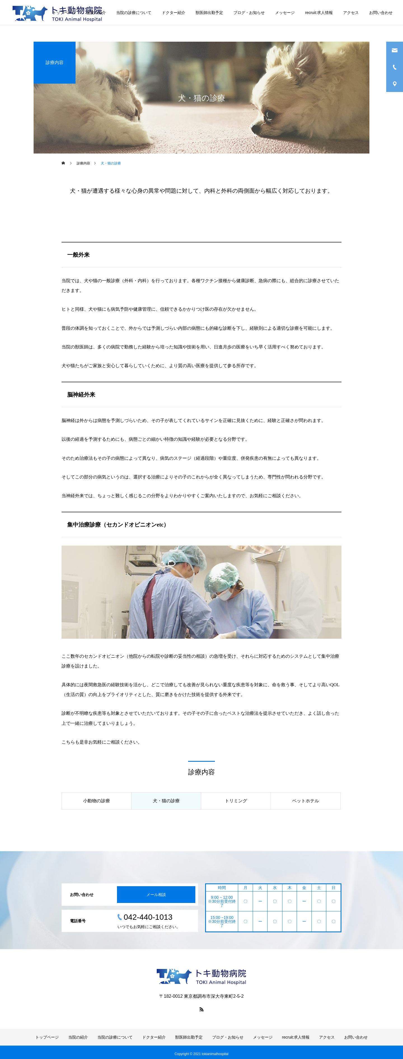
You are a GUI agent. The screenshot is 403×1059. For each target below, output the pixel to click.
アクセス (351, 12)
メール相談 (156, 894)
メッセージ (285, 12)
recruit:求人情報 (319, 12)
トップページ (64, 12)
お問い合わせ (381, 12)
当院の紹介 (96, 12)
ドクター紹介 (173, 12)
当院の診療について (133, 12)
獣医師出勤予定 (209, 12)
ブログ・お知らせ (249, 12)
